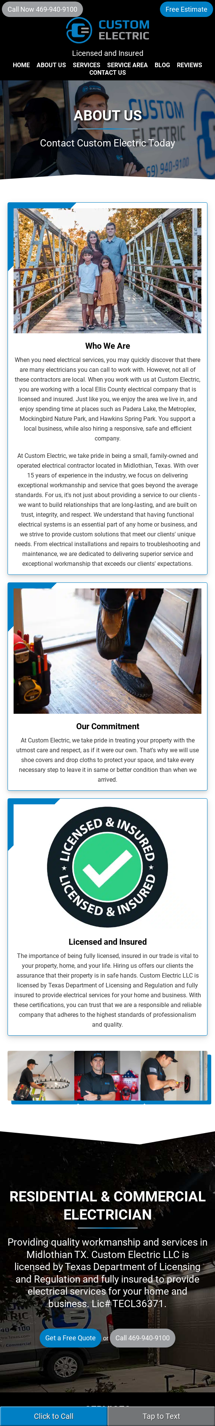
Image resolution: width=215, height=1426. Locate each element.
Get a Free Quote (70, 1338)
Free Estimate (186, 9)
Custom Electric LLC (107, 34)
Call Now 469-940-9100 (42, 9)
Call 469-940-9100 (142, 1338)
